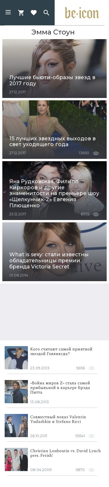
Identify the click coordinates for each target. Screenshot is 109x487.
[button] (8, 12)
